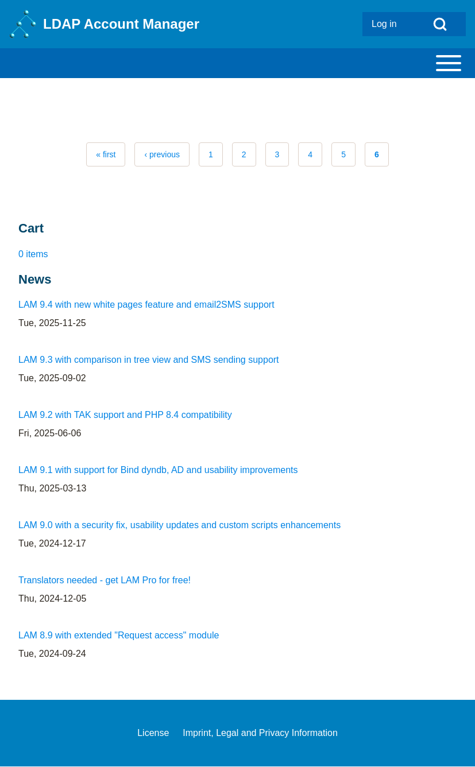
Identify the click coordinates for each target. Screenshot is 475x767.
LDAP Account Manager (121, 24)
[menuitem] (388, 24)
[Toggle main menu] (237, 63)
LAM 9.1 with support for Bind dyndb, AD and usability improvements (158, 470)
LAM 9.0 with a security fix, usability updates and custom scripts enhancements (179, 525)
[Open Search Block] (440, 24)
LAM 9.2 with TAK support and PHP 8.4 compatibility (125, 415)
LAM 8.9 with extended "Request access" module (118, 635)
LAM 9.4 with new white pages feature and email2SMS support (146, 304)
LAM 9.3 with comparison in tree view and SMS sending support (148, 360)
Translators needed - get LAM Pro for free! (104, 580)
